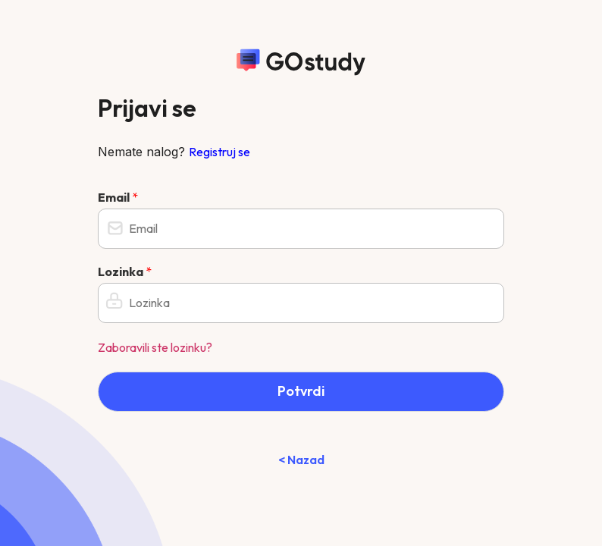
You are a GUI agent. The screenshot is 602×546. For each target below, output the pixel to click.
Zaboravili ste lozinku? (155, 347)
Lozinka (125, 271)
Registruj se (219, 151)
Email (118, 197)
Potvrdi (301, 391)
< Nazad (301, 459)
